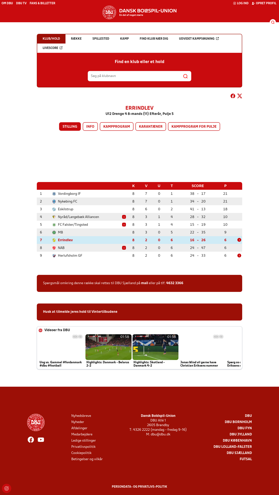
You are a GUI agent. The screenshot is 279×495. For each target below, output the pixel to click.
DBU (248, 415)
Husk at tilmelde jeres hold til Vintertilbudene (80, 311)
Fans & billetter (42, 3)
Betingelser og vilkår (87, 459)
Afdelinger (79, 428)
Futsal (246, 459)
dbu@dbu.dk (160, 434)
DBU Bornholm (238, 422)
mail (144, 283)
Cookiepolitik (81, 453)
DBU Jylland (241, 434)
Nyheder (77, 422)
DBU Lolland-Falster (233, 446)
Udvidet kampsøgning (199, 38)
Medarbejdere (81, 434)
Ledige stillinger (83, 440)
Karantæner (151, 126)
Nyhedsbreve (81, 415)
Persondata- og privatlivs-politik (139, 486)
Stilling (70, 126)
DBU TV (21, 3)
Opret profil (264, 3)
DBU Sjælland (239, 453)
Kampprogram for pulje (194, 126)
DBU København (237, 440)
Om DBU (7, 3)
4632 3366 (174, 283)
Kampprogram (116, 126)
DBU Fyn (245, 428)
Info (90, 126)
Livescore (52, 48)
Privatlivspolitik (83, 446)
